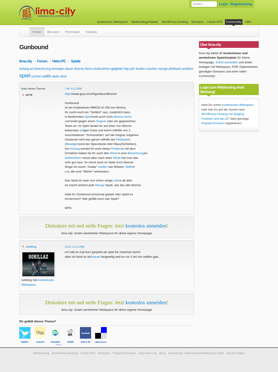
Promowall (72, 32)
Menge (100, 185)
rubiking (31, 246)
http (126, 68)
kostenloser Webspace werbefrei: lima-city (64, 13)
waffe (46, 76)
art (31, 68)
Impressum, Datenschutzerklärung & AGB (196, 353)
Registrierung (241, 4)
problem (187, 68)
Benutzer (53, 32)
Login (223, 4)
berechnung (42, 68)
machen (151, 68)
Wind (113, 153)
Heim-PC (59, 61)
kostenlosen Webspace (237, 104)
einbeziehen (101, 68)
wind (63, 76)
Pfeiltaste (122, 139)
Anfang (75, 148)
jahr (132, 68)
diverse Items (123, 116)
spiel (24, 75)
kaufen (140, 68)
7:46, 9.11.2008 (73, 88)
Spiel (88, 116)
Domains (198, 21)
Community (234, 21)
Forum (37, 32)
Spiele (75, 61)
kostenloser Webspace (112, 21)
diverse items (83, 68)
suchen (36, 76)
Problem (116, 148)
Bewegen (72, 144)
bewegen (57, 68)
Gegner (101, 121)
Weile (117, 157)
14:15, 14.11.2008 (75, 246)
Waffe (129, 166)
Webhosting (41, 353)
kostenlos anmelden (145, 226)
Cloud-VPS (214, 21)
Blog (162, 353)
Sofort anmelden (227, 62)
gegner (117, 68)
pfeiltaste (175, 68)
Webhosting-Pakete (144, 21)
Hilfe (248, 21)
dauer (69, 68)
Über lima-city (147, 353)
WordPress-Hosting (175, 21)
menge (163, 68)
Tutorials (91, 32)
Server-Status (235, 353)
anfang (24, 68)
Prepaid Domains (213, 123)
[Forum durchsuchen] (204, 4)
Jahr (117, 180)
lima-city (25, 61)
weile (55, 76)
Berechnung (136, 153)
